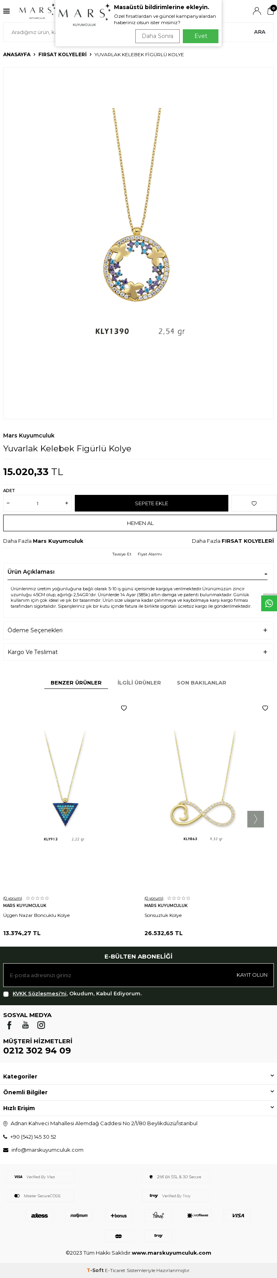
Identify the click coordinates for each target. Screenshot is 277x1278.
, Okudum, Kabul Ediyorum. (72, 993)
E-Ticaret (115, 1270)
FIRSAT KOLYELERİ (62, 54)
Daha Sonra (157, 36)
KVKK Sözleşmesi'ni (39, 993)
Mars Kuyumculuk (29, 435)
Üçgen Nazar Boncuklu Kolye (36, 915)
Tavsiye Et (121, 554)
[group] (138, 243)
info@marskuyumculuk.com (47, 1150)
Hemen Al (140, 523)
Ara (260, 32)
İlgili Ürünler (139, 682)
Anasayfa (16, 54)
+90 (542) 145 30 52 (33, 1136)
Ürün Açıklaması (31, 571)
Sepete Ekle (151, 503)
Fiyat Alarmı (150, 554)
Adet (9, 490)
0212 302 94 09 (37, 1050)
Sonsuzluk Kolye (163, 915)
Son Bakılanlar (201, 682)
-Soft (96, 1270)
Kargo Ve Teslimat (33, 652)
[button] (255, 819)
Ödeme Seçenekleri (35, 630)
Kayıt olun (252, 975)
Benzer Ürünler (76, 682)
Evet (200, 36)
